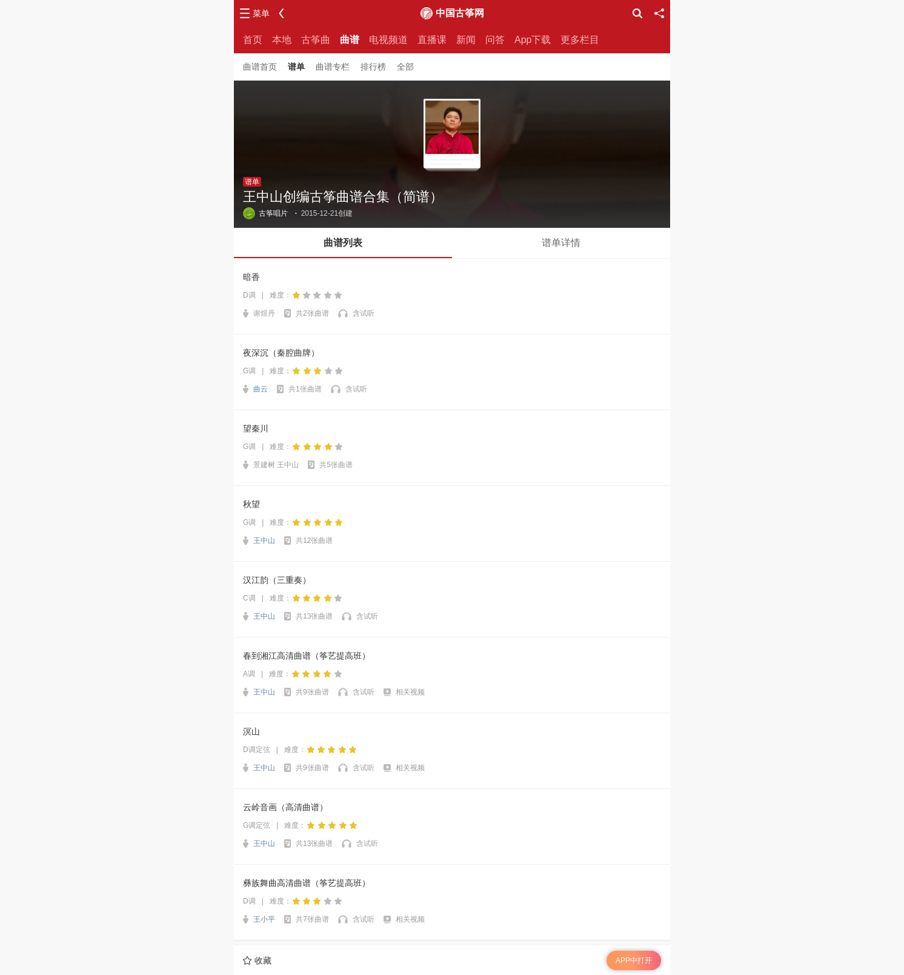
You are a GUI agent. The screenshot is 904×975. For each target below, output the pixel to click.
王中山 (264, 540)
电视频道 (388, 40)
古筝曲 (315, 40)
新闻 (466, 40)
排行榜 (373, 67)
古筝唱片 (265, 213)
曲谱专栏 (333, 67)
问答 (495, 40)
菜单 (261, 13)
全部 (405, 67)
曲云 (260, 389)
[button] (343, 243)
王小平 (264, 919)
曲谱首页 (260, 67)
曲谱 (349, 40)
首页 (252, 40)
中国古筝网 (460, 13)
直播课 (432, 40)
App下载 (532, 40)
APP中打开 (634, 960)
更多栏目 (579, 40)
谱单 (296, 67)
